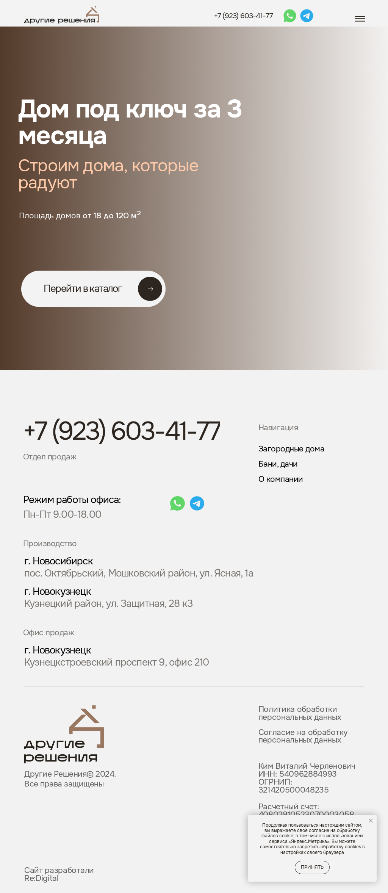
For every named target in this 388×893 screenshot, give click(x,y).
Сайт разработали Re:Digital (59, 874)
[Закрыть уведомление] (371, 820)
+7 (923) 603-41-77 (243, 15)
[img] (64, 734)
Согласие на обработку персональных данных (303, 736)
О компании (280, 479)
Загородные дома (291, 449)
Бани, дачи (278, 464)
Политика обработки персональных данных (299, 713)
